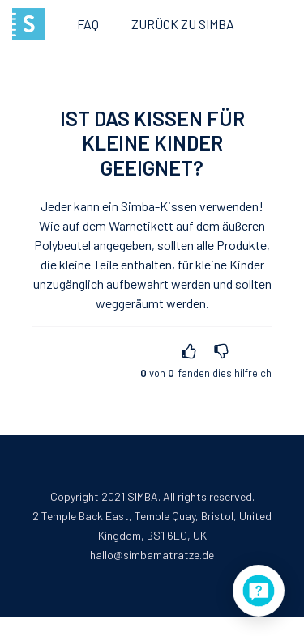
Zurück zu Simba (182, 24)
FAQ (88, 24)
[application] (258, 590)
